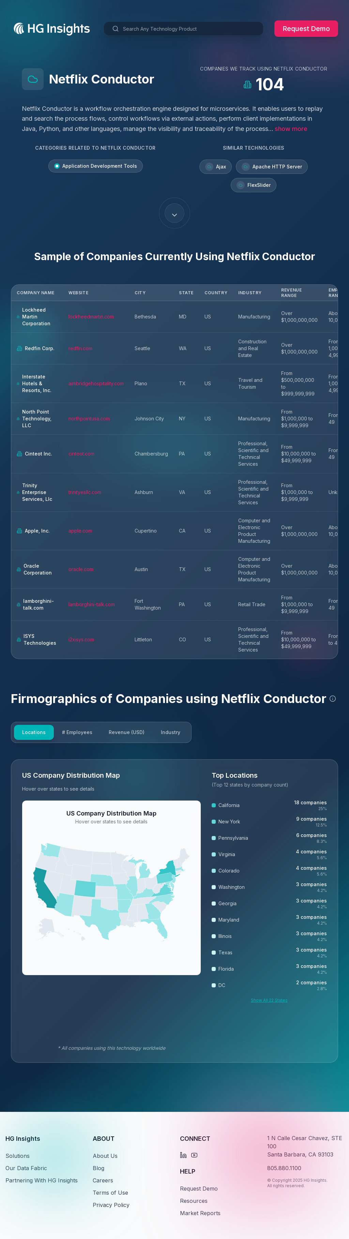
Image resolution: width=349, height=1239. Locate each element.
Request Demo (306, 29)
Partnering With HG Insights (41, 1180)
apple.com (80, 531)
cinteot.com (81, 454)
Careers (103, 1180)
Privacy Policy (111, 1204)
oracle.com (81, 569)
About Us (105, 1155)
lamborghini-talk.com (92, 604)
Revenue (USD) (127, 732)
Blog (98, 1168)
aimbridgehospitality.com (96, 383)
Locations (34, 732)
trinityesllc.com (85, 492)
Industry (170, 732)
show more (291, 128)
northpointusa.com (89, 418)
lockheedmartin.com (91, 316)
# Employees (77, 732)
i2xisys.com (81, 639)
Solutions (17, 1155)
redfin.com (80, 348)
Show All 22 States (269, 1000)
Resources (194, 1200)
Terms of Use (110, 1192)
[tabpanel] (174, 911)
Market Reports (200, 1213)
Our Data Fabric (26, 1168)
